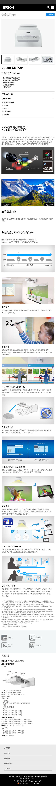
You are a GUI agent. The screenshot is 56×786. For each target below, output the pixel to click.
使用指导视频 (6, 111)
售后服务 (5, 108)
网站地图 (11, 776)
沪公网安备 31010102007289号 (28, 783)
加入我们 (25, 776)
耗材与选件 (6, 114)
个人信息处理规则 (41, 776)
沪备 (35, 781)
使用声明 (32, 776)
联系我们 (18, 776)
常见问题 (5, 105)
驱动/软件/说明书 (8, 102)
